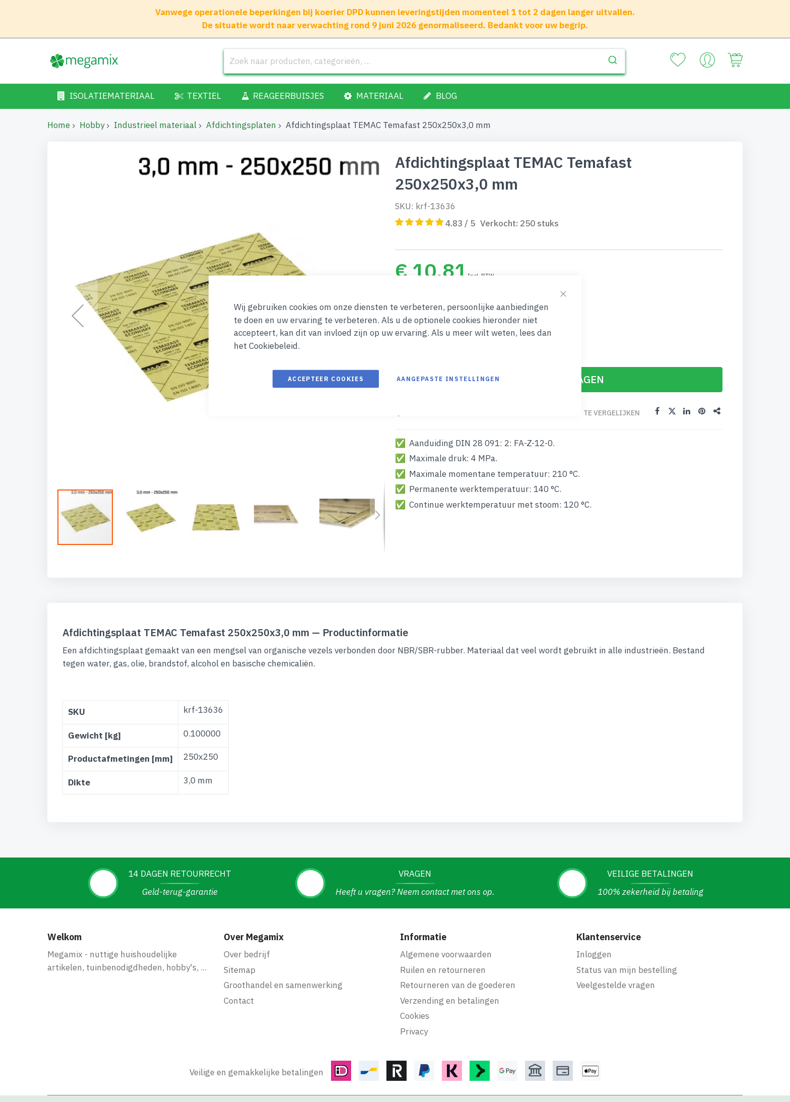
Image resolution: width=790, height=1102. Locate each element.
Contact (239, 1000)
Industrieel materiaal (155, 125)
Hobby (92, 125)
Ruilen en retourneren (443, 969)
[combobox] (424, 61)
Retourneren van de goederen (457, 985)
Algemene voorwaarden (446, 954)
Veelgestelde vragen (615, 985)
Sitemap (239, 969)
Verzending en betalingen (449, 1000)
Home (58, 125)
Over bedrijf (247, 954)
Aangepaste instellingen (448, 379)
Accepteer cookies (326, 379)
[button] (155, 517)
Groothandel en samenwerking (283, 985)
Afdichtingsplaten (241, 125)
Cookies (414, 1015)
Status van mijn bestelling (626, 969)
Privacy (414, 1031)
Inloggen (594, 954)
